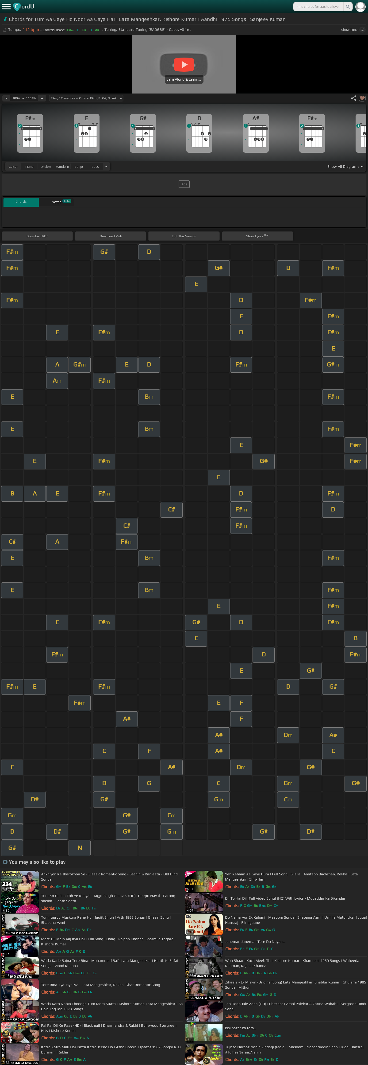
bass (95, 166)
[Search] (347, 6)
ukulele (46, 166)
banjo (78, 166)
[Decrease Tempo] (6, 98)
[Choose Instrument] (106, 166)
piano (29, 166)
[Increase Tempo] (42, 98)
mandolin (62, 166)
